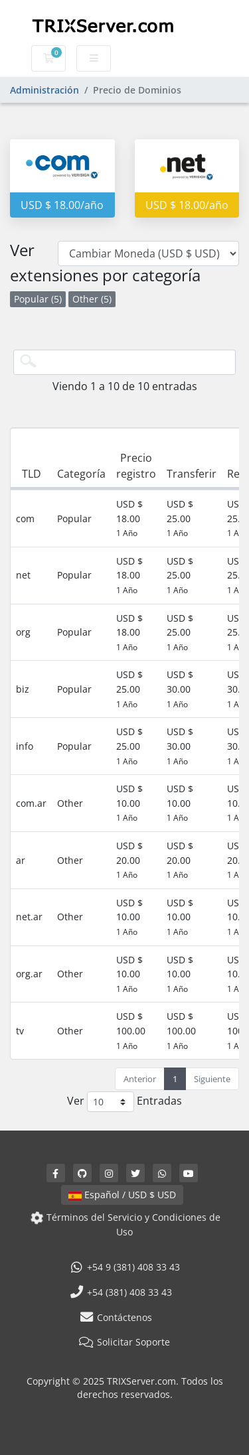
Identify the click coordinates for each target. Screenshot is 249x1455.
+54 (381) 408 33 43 (121, 1292)
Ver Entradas (124, 1101)
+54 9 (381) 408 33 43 (125, 1267)
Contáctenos (116, 1317)
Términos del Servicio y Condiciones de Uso (123, 1224)
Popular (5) (38, 299)
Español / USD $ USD (122, 1194)
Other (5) (92, 299)
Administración (44, 90)
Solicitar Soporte (125, 1342)
